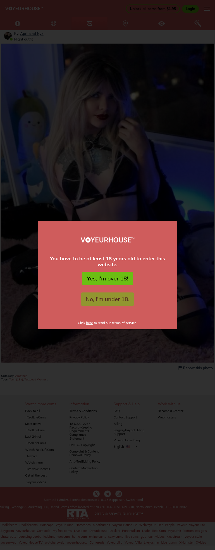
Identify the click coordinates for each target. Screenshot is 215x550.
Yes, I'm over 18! (107, 278)
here (89, 323)
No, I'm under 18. (108, 299)
